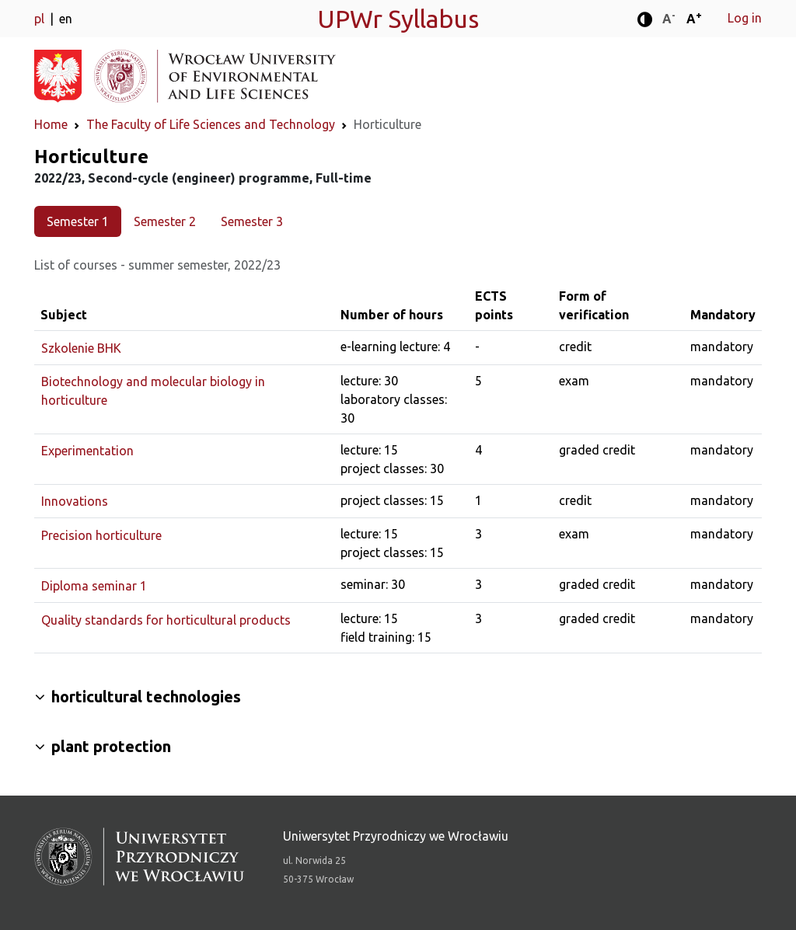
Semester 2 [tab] (165, 221)
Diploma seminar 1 (94, 586)
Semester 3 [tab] (252, 221)
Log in (745, 18)
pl (40, 19)
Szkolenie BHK (81, 348)
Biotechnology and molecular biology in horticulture (153, 390)
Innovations (74, 501)
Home (51, 124)
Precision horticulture (101, 535)
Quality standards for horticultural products (166, 620)
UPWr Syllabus (398, 19)
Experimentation (87, 451)
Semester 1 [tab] (78, 221)
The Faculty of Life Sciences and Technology (210, 124)
